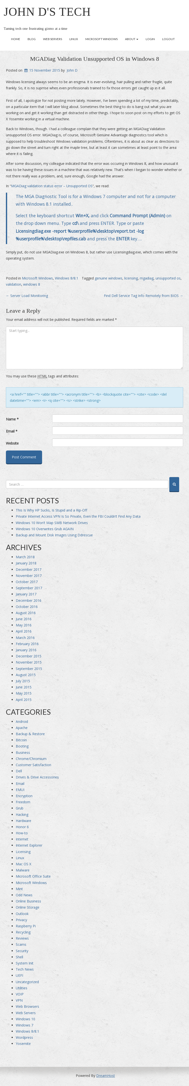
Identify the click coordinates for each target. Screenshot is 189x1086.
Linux (73, 39)
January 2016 (26, 650)
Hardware (23, 820)
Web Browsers (27, 1006)
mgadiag (147, 278)
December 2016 (28, 600)
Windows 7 (24, 1025)
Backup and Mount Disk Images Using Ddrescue (54, 535)
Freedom (23, 802)
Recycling (23, 932)
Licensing (23, 851)
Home (15, 39)
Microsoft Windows (101, 39)
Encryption (24, 795)
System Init (24, 963)
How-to (22, 833)
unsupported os (168, 278)
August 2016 (26, 612)
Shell (19, 957)
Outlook (22, 913)
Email (11, 431)
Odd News (24, 895)
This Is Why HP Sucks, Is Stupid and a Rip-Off (51, 510)
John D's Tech (47, 11)
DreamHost (105, 1075)
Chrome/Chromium (31, 758)
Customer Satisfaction (33, 764)
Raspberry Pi (26, 926)
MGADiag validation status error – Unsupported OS (52, 186)
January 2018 (26, 563)
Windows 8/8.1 (66, 278)
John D (72, 70)
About (131, 39)
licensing (131, 278)
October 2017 (27, 581)
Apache (22, 727)
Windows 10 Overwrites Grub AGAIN (45, 529)
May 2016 (24, 625)
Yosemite (23, 1043)
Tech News (25, 969)
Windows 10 (25, 1019)
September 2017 (29, 588)
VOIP (20, 994)
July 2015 (23, 681)
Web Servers (52, 39)
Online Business (28, 901)
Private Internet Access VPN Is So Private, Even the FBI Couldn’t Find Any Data (78, 516)
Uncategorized (27, 981)
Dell (19, 771)
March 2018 (25, 557)
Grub (19, 808)
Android (22, 721)
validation (13, 284)
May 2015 (24, 693)
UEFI (19, 975)
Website (12, 443)
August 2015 (26, 674)
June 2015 (24, 687)
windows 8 (31, 284)
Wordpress (24, 1037)
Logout (168, 39)
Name (12, 419)
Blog (32, 39)
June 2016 (24, 619)
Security (22, 950)
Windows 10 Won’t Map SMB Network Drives (52, 522)
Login (150, 39)
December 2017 (28, 569)
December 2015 (28, 656)
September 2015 (29, 668)
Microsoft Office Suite (33, 876)
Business (23, 752)
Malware (23, 870)
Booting (22, 746)
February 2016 (27, 643)
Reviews (22, 938)
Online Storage (27, 907)
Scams (21, 944)
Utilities (21, 988)
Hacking (22, 814)
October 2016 (27, 606)
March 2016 (25, 637)
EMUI (20, 789)
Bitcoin (21, 740)
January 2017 (26, 594)
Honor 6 (22, 826)
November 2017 (29, 575)
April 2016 (24, 631)
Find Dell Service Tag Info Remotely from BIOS (143, 295)
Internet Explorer (29, 845)
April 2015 (24, 699)
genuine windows (108, 278)
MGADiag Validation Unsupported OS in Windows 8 (94, 59)
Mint (19, 888)
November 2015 (29, 662)
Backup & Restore (30, 733)
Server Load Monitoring (27, 295)
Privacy (21, 919)
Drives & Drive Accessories (37, 777)
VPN (19, 1000)
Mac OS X (23, 864)
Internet (22, 839)
